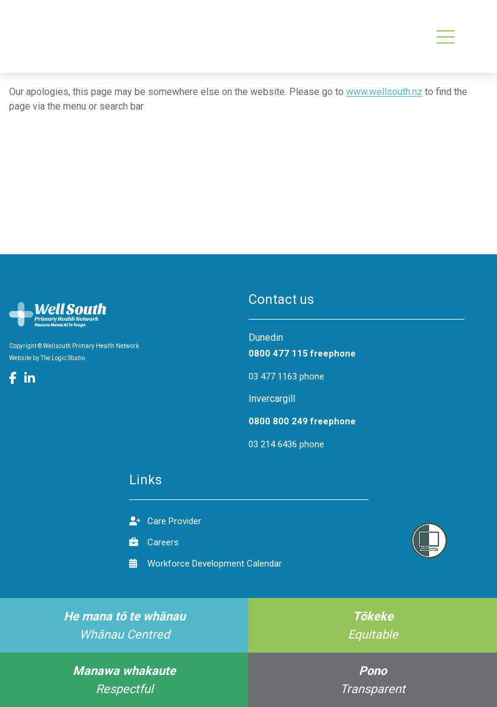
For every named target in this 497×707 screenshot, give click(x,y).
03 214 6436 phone (286, 444)
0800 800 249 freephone (302, 421)
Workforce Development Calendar (205, 563)
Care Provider (165, 520)
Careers (154, 542)
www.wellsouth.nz (384, 91)
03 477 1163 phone (286, 376)
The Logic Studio (63, 358)
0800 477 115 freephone (302, 353)
